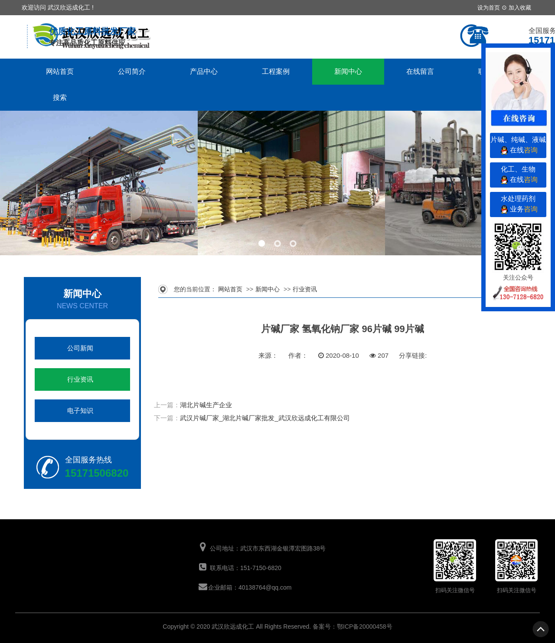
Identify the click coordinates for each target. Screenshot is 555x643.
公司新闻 (80, 348)
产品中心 (204, 71)
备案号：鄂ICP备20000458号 (352, 626)
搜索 (60, 97)
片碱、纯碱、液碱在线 (518, 146)
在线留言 (420, 71)
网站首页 (60, 71)
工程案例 (276, 71)
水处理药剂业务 (518, 205)
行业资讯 (80, 379)
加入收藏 (520, 7)
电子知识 (80, 410)
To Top (541, 629)
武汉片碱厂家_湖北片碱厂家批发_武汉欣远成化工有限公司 (265, 418)
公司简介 (132, 71)
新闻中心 (348, 71)
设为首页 (488, 7)
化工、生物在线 (518, 175)
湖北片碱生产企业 (206, 405)
